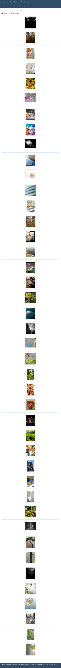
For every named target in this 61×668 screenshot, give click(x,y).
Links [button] (21, 6)
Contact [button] (27, 6)
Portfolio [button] (14, 6)
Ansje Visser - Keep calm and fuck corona (15, 2)
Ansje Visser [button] (5, 6)
